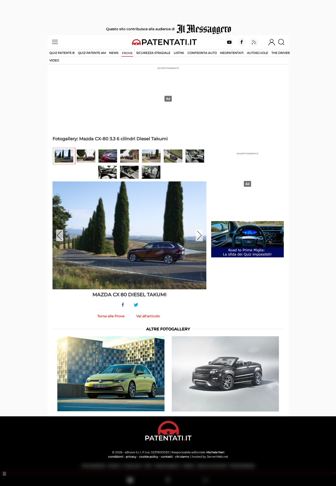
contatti (166, 456)
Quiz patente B (62, 53)
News (113, 53)
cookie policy (148, 456)
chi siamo (182, 456)
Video (54, 60)
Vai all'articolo (148, 316)
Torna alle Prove (110, 316)
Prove (127, 53)
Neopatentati (232, 53)
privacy (131, 456)
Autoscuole (257, 53)
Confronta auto (202, 53)
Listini (179, 53)
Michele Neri (215, 452)
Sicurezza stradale (153, 53)
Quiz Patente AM (92, 53)
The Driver (280, 53)
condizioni (115, 456)
